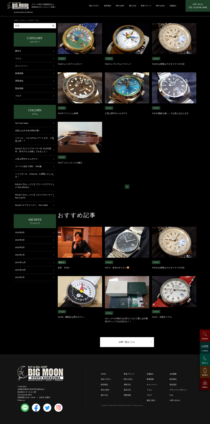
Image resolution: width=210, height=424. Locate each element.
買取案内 (205, 375)
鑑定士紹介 (151, 401)
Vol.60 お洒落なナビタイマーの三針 (168, 64)
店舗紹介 (172, 6)
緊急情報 (19, 88)
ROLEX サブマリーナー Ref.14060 (31, 205)
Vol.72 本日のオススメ (117, 267)
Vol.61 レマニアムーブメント (118, 64)
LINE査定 (205, 351)
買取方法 (127, 385)
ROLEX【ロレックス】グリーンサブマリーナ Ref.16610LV (35, 185)
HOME (103, 375)
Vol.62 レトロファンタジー (70, 64)
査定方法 (127, 391)
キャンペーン (21, 66)
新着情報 (19, 73)
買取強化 (19, 81)
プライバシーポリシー (178, 391)
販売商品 (107, 6)
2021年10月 (20, 270)
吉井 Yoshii (63, 267)
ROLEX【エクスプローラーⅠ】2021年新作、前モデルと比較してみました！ (33, 150)
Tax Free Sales (21, 123)
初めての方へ (94, 6)
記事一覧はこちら (127, 342)
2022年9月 (20, 240)
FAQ (171, 396)
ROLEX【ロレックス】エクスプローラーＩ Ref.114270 (35, 196)
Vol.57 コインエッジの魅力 (70, 162)
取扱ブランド (146, 6)
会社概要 (173, 375)
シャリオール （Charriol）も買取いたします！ (34, 175)
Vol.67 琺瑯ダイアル (162, 317)
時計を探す (120, 6)
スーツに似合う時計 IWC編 (28, 166)
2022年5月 (20, 247)
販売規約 (173, 380)
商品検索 (205, 338)
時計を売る (160, 6)
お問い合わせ (175, 401)
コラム (109, 108)
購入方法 (132, 6)
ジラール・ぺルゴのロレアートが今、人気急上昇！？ (34, 139)
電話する (205, 363)
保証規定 (173, 385)
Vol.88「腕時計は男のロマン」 (73, 317)
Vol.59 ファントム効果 (68, 113)
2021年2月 (20, 277)
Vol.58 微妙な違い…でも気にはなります (170, 113)
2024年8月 (20, 232)
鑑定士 (62, 262)
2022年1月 (20, 255)
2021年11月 (20, 262)
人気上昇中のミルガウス (116, 113)
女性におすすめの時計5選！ (28, 131)
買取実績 (127, 396)
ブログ (62, 59)
